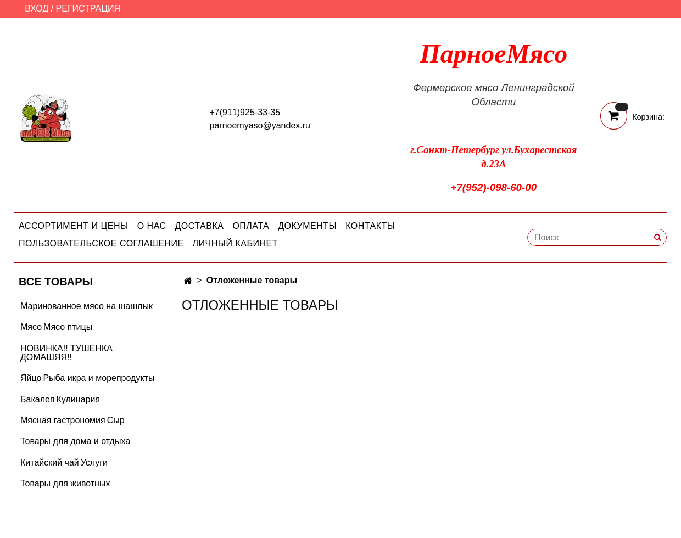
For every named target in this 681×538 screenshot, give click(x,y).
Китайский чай (49, 462)
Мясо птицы (67, 327)
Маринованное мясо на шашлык (86, 306)
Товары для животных (65, 483)
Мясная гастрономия (62, 420)
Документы (307, 226)
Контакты (370, 226)
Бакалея (37, 399)
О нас (151, 226)
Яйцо (30, 378)
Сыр (116, 420)
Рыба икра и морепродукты (98, 378)
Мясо (31, 327)
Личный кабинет (235, 243)
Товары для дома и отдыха (75, 441)
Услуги (94, 462)
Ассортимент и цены (74, 226)
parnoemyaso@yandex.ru (260, 125)
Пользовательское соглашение (101, 243)
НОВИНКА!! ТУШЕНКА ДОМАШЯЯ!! (66, 353)
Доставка (199, 226)
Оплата (250, 226)
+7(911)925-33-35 (245, 112)
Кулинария (78, 399)
